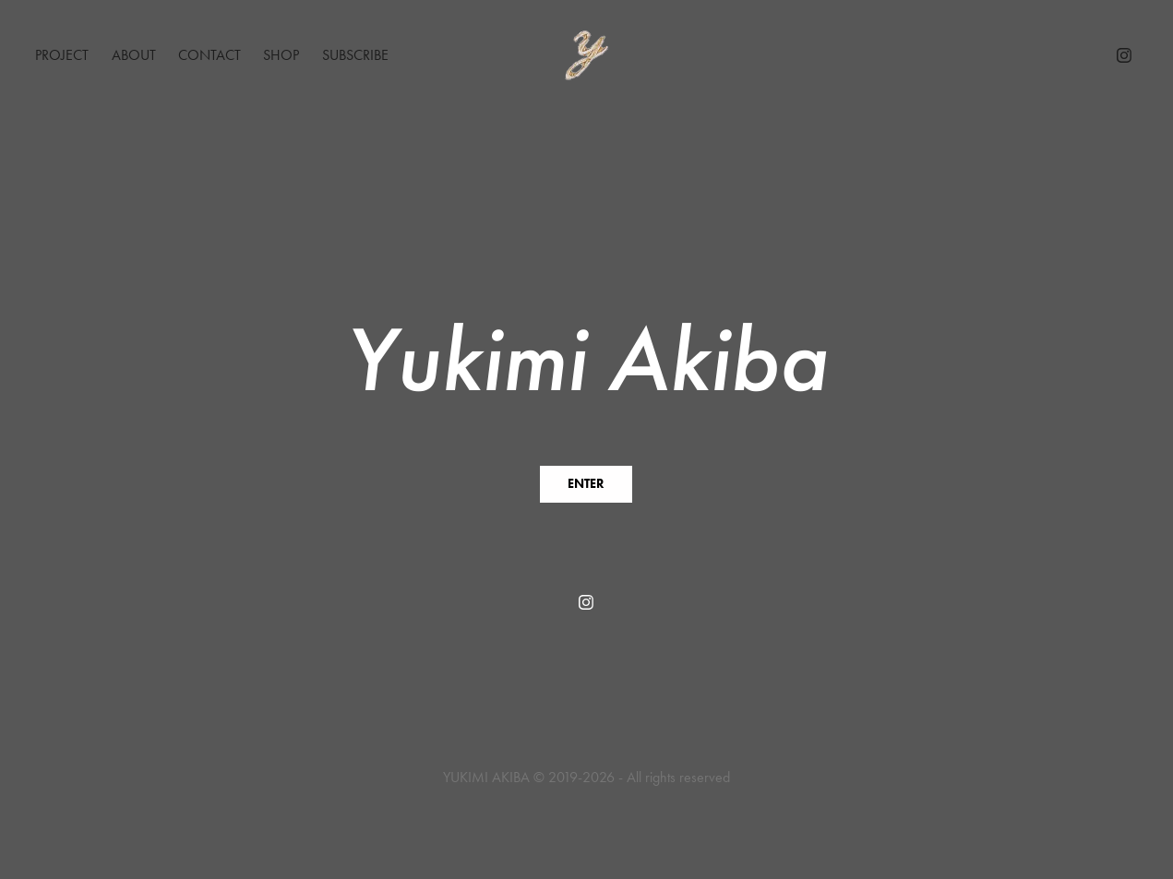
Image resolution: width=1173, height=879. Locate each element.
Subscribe (355, 55)
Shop (281, 55)
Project (62, 55)
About (134, 55)
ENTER (586, 484)
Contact (209, 55)
